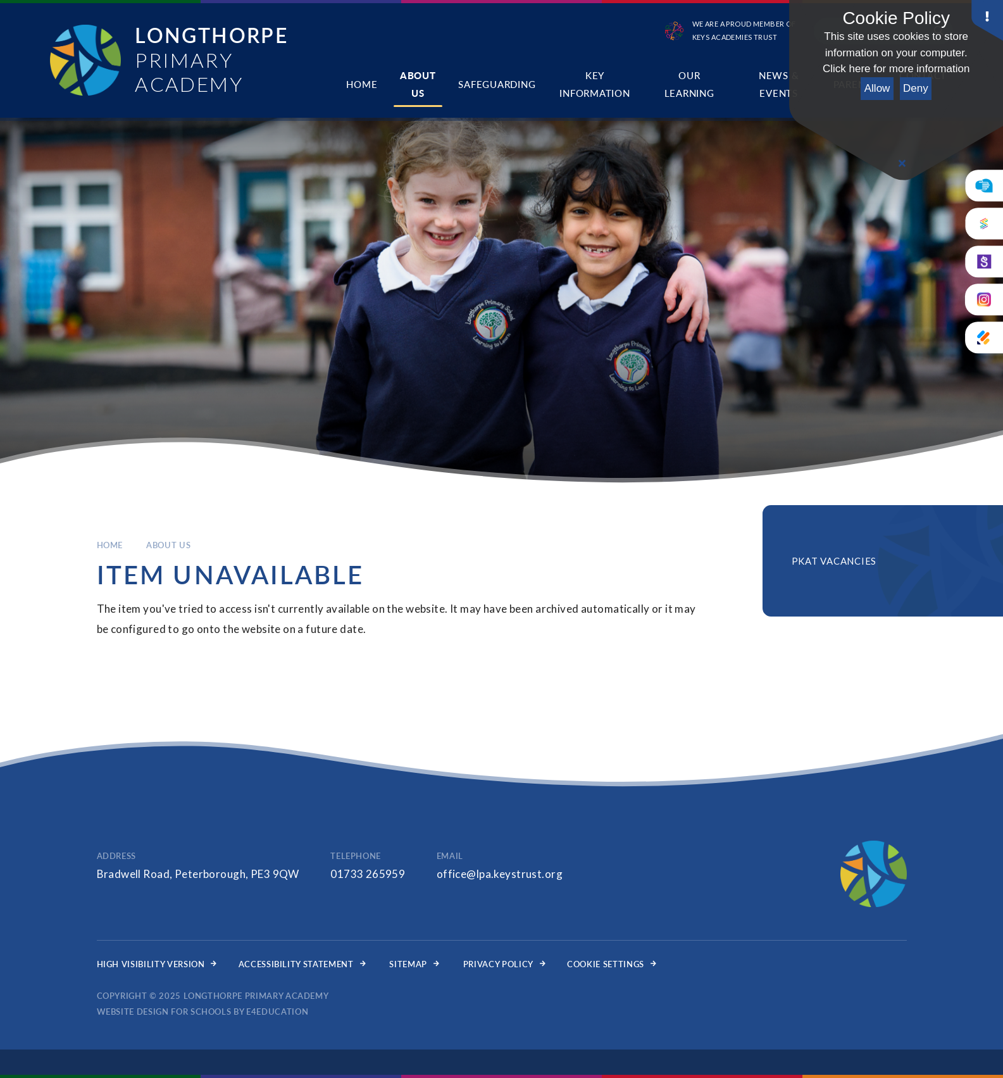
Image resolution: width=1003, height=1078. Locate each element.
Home (110, 545)
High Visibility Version (157, 964)
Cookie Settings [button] (611, 964)
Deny (915, 88)
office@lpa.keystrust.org (500, 874)
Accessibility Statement (302, 964)
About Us (168, 545)
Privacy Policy (504, 964)
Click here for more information (896, 69)
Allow (877, 88)
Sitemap (414, 964)
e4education (277, 1011)
